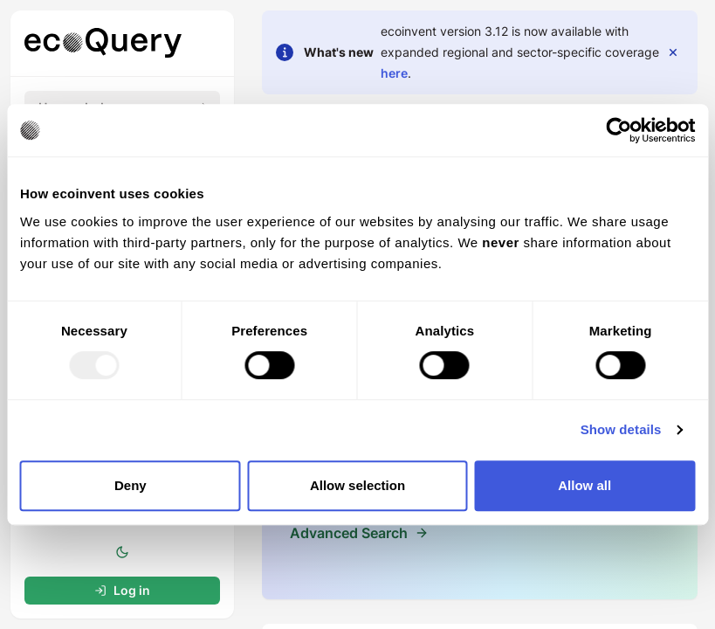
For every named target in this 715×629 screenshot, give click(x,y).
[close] (673, 52)
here (394, 73)
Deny (130, 485)
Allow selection (357, 485)
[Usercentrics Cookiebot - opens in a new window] (618, 130)
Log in (122, 590)
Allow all (584, 485)
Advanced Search (349, 533)
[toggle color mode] (122, 552)
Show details (621, 429)
